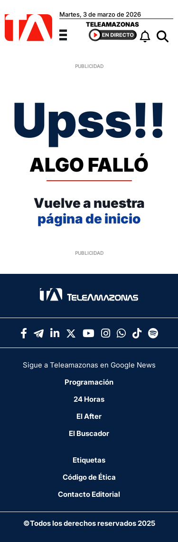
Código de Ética (89, 477)
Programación (89, 382)
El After (89, 416)
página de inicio (89, 219)
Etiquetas (89, 460)
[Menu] (68, 33)
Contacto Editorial (89, 494)
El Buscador (89, 433)
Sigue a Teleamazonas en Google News (89, 364)
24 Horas (89, 399)
